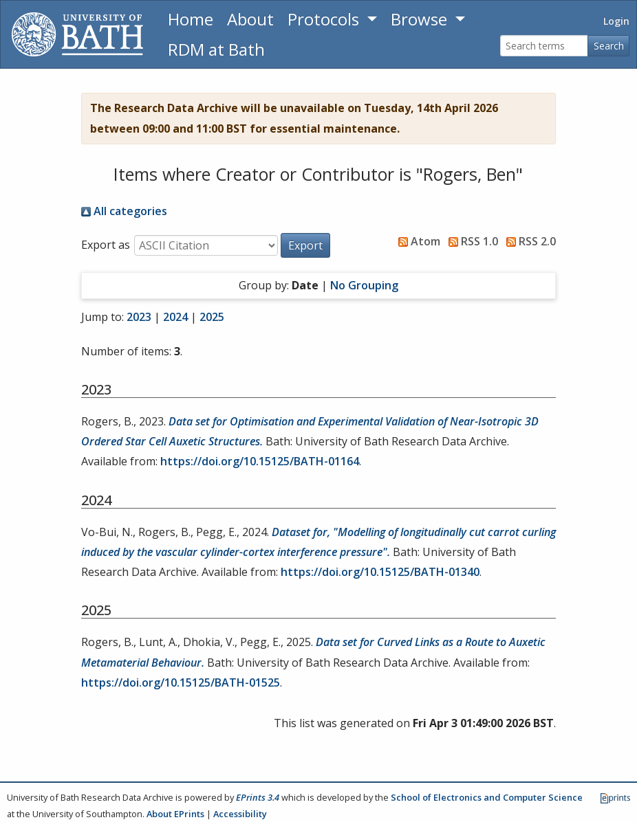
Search (609, 45)
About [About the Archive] (250, 19)
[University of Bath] (77, 34)
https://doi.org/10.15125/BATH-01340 (380, 571)
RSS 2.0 (528, 241)
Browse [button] (421, 19)
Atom (416, 241)
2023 (139, 316)
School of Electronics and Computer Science (487, 797)
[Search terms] (544, 45)
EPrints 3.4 (257, 797)
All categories (124, 211)
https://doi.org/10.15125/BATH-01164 (259, 461)
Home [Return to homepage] (190, 19)
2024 (175, 316)
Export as (105, 244)
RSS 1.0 (470, 241)
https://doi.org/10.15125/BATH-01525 (180, 682)
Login (616, 20)
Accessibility (240, 814)
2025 (211, 316)
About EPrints (175, 814)
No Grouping (364, 285)
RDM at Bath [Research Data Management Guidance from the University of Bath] (216, 49)
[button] (305, 245)
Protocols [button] (325, 19)
